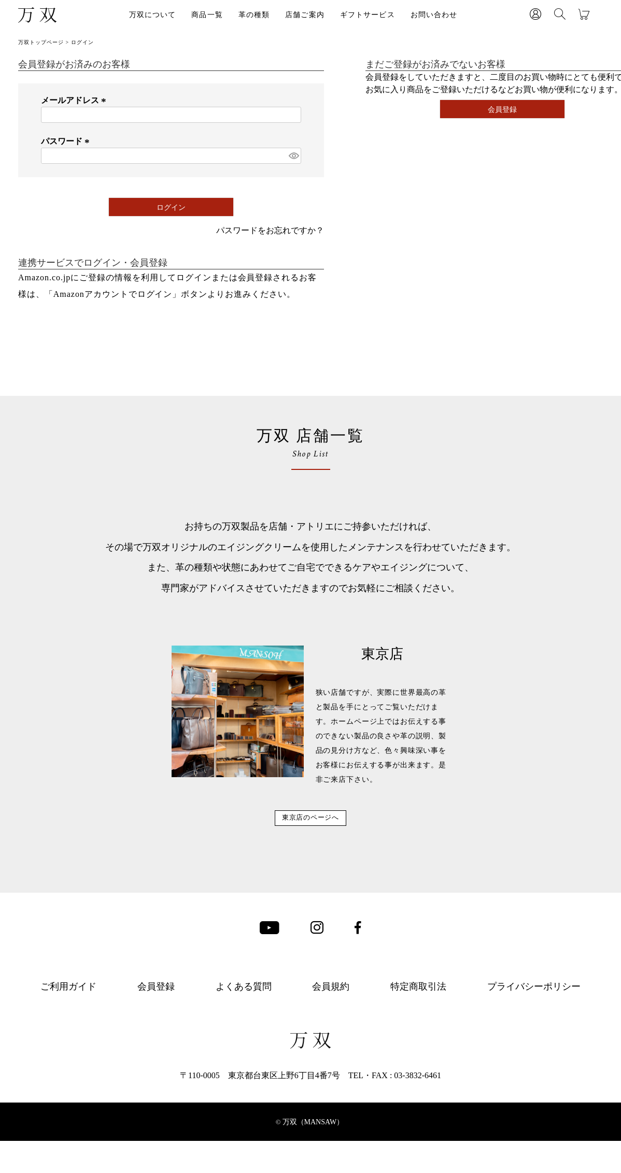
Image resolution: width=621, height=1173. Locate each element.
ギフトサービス (367, 15)
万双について (152, 15)
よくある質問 (244, 1002)
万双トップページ (41, 42)
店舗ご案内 (304, 15)
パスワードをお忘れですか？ (270, 230)
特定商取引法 (418, 1002)
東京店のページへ (311, 825)
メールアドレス (75, 100)
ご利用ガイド (68, 1002)
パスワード (67, 141)
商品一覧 (206, 15)
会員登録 (156, 1002)
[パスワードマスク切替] (293, 155)
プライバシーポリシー (534, 1002)
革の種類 (254, 15)
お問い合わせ (434, 15)
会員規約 (330, 1002)
